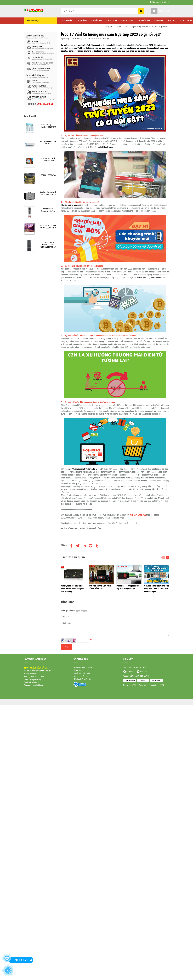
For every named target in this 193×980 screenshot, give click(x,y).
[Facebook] (71, 545)
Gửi (67, 647)
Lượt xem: (83, 39)
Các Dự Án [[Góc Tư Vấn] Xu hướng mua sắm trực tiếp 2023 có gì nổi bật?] (112, 20)
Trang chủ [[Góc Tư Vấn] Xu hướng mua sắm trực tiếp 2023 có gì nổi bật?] (109, 27)
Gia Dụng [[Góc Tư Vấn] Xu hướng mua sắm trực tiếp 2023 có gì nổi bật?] (159, 20)
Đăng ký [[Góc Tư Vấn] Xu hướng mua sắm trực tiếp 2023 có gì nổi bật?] (165, 2)
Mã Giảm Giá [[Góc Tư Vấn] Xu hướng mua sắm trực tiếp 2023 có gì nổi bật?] (128, 20)
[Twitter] (78, 545)
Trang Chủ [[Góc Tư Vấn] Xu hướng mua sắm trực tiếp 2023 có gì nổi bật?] (68, 20)
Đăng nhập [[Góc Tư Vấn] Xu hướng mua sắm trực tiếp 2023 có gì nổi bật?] (155, 2)
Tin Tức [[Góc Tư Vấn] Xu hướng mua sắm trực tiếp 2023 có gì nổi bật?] (119, 27)
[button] (160, 11)
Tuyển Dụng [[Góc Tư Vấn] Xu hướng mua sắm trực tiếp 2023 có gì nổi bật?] (97, 20)
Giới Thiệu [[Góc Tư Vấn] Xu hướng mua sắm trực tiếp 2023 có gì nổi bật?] (82, 20)
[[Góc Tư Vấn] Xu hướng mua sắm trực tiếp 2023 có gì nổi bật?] (34, 10)
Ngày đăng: (65, 39)
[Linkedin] (84, 545)
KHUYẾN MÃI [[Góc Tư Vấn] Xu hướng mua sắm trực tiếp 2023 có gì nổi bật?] (144, 20)
